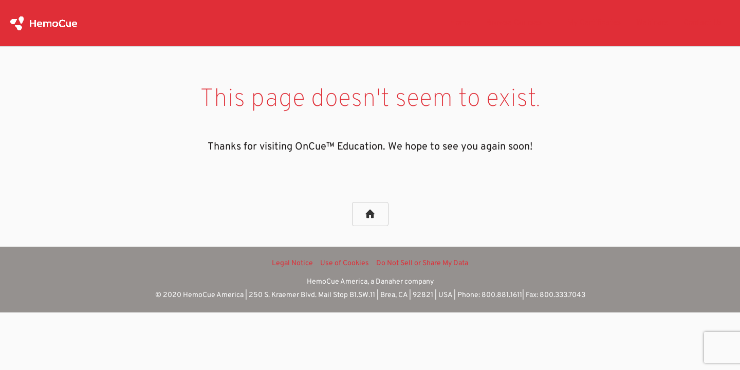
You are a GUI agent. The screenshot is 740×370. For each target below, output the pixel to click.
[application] (547, 23)
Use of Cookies (344, 263)
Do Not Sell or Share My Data (422, 263)
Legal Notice (292, 263)
